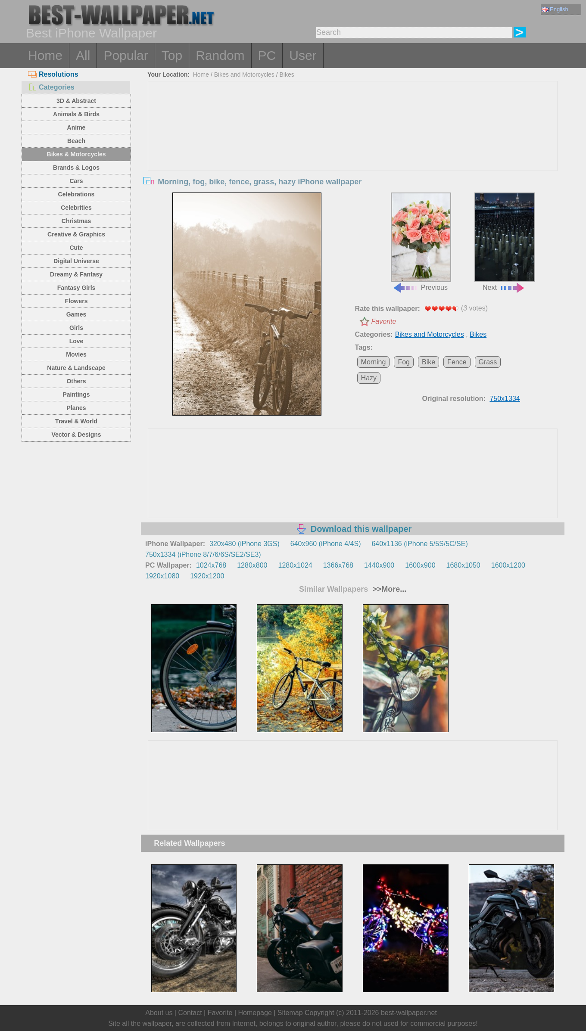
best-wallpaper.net (409, 1012)
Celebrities (76, 207)
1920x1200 (207, 576)
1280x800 (252, 565)
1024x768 (211, 565)
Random (220, 55)
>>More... (388, 589)
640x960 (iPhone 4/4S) (325, 543)
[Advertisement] (353, 146)
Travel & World (76, 421)
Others (76, 381)
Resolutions (53, 74)
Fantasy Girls (76, 287)
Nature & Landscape (76, 367)
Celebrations (76, 194)
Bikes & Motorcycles (76, 154)
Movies (76, 354)
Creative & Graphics (76, 234)
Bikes (286, 74)
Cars (76, 180)
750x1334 (504, 398)
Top (172, 55)
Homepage (255, 1012)
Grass (488, 362)
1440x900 (379, 565)
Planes (76, 407)
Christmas (76, 220)
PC (267, 55)
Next (504, 242)
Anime (76, 127)
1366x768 (338, 565)
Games (76, 314)
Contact (190, 1012)
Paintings (76, 394)
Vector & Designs (76, 434)
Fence (456, 362)
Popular (125, 55)
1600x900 (420, 565)
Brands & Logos (76, 167)
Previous (421, 242)
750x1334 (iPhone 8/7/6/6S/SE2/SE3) (203, 554)
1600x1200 (508, 565)
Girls (76, 327)
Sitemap (290, 1012)
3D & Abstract (76, 100)
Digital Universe (76, 261)
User (302, 55)
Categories (51, 87)
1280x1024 (295, 565)
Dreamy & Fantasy (76, 274)
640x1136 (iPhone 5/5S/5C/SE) (419, 543)
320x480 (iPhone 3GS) (244, 543)
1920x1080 (162, 576)
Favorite (383, 321)
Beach (76, 140)
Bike (428, 362)
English (555, 9)
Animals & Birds (76, 114)
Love (76, 341)
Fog (404, 362)
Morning (373, 362)
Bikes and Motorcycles (244, 74)
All (83, 55)
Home (45, 55)
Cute (76, 247)
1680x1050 (463, 565)
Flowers (76, 301)
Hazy (369, 378)
